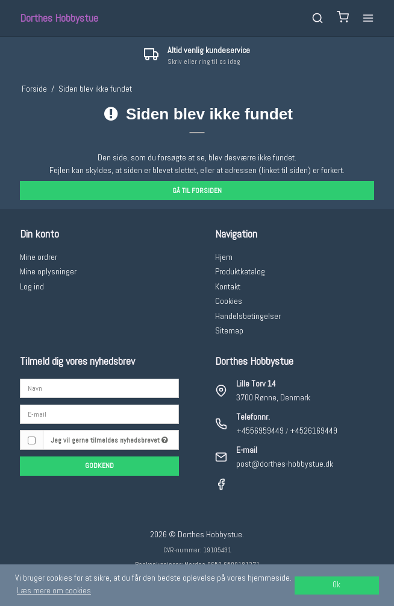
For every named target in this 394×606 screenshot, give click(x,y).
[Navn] (99, 387)
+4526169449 (313, 430)
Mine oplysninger (48, 271)
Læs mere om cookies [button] (54, 590)
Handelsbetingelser (248, 316)
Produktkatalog (240, 271)
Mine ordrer (38, 256)
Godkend (99, 465)
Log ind (32, 286)
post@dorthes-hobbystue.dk (284, 463)
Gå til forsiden (197, 190)
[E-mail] (99, 413)
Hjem (224, 256)
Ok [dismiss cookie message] (336, 585)
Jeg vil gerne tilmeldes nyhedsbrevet (109, 440)
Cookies (228, 300)
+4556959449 (260, 430)
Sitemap (229, 330)
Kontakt (227, 286)
